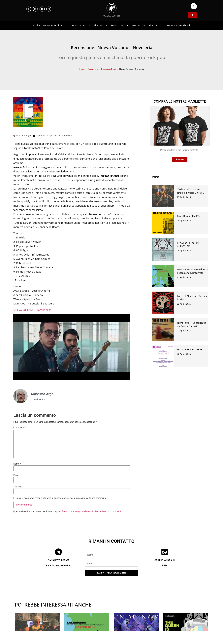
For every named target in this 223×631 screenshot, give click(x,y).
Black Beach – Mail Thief (190, 216)
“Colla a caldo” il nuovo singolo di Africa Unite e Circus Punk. (190, 193)
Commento (19, 427)
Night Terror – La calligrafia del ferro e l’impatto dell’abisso (191, 326)
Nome (17, 464)
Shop (153, 25)
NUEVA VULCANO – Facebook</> (32, 310)
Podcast (117, 25)
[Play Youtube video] (71, 347)
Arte (136, 25)
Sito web (17, 487)
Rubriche (78, 25)
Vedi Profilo (39, 399)
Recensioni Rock (108, 69)
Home (81, 69)
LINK (164, 565)
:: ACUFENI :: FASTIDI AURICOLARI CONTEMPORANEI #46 (189, 246)
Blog (98, 25)
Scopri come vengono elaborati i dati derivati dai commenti (91, 511)
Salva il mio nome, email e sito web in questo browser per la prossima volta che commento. (61, 498)
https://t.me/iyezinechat (58, 565)
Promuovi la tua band (178, 25)
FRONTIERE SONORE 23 (189, 349)
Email (17, 475)
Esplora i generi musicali (48, 25)
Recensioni (93, 69)
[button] (194, 6)
